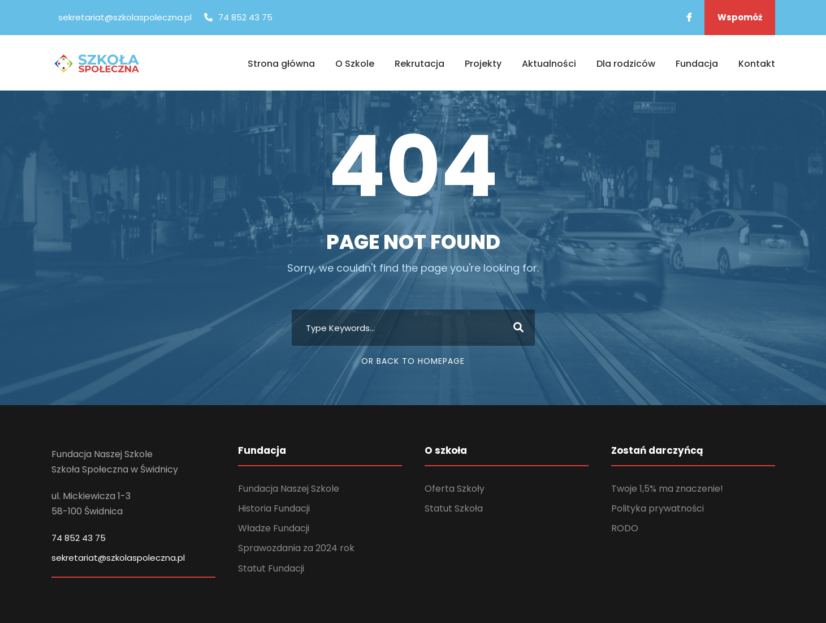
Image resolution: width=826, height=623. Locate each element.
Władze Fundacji (273, 528)
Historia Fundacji (274, 508)
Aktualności (549, 63)
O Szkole (354, 63)
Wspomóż (739, 17)
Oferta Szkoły (455, 488)
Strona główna (281, 63)
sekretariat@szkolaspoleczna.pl (118, 558)
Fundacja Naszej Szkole (288, 488)
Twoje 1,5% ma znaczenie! (667, 488)
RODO (624, 528)
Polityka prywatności (657, 508)
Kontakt (756, 63)
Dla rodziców (625, 63)
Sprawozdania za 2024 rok (296, 548)
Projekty (483, 63)
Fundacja (697, 63)
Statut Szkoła (454, 508)
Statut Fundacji (271, 568)
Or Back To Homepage (413, 361)
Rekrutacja (419, 63)
